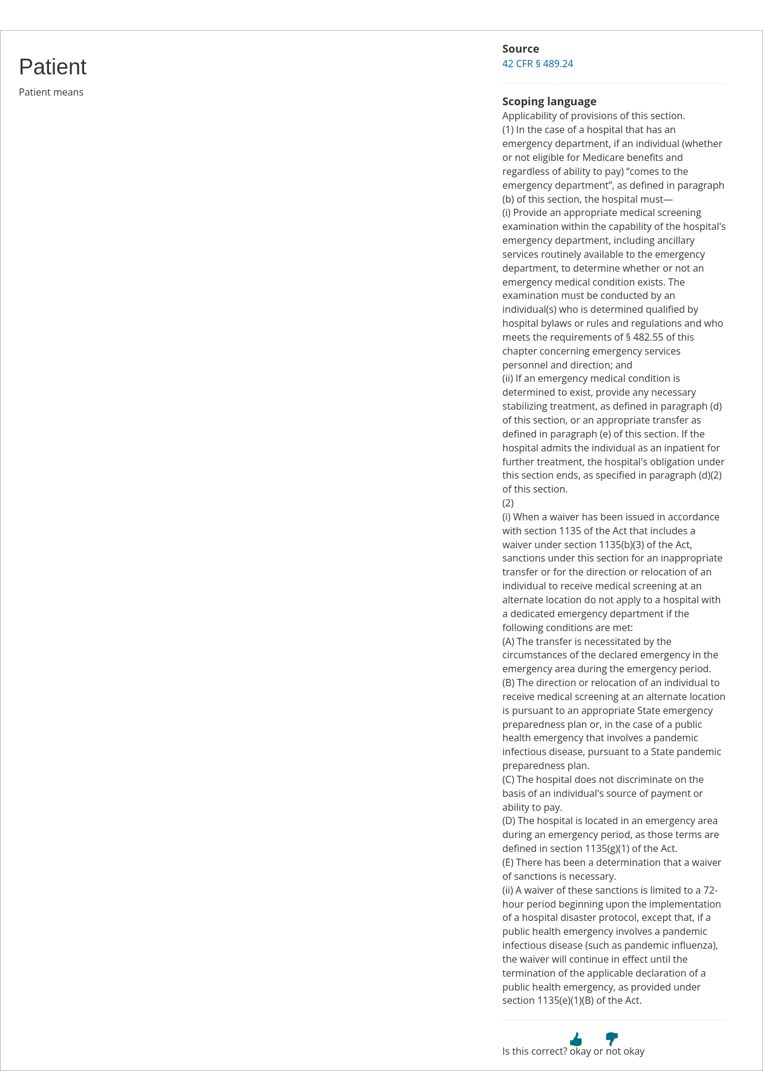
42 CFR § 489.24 (537, 63)
